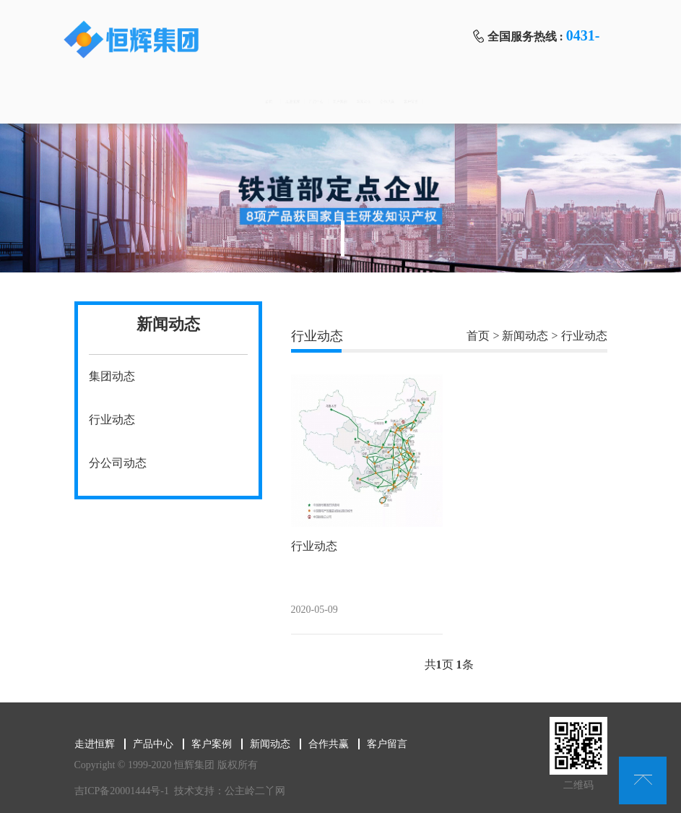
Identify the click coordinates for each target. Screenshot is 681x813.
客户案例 (339, 101)
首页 (113, 101)
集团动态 (112, 376)
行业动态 (112, 419)
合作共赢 (489, 101)
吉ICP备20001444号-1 (114, 791)
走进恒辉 (188, 101)
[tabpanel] (340, 198)
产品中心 (263, 101)
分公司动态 (118, 463)
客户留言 (564, 101)
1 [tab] (342, 238)
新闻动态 (414, 101)
